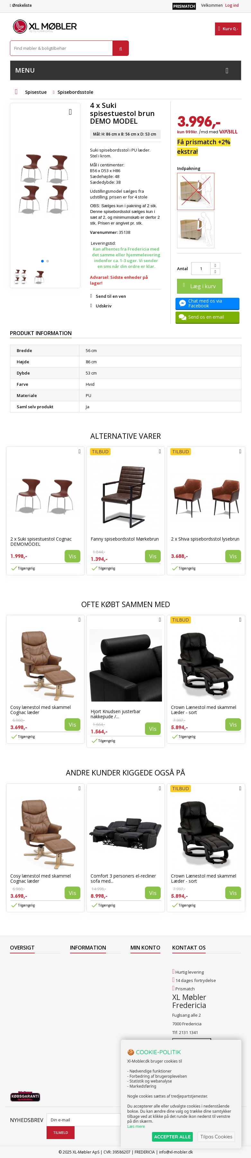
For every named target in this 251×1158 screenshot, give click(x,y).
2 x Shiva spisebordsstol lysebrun (205, 539)
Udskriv (104, 306)
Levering (78, 988)
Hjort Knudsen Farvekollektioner (87, 1046)
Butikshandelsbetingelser (95, 1004)
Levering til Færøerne (90, 963)
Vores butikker (24, 996)
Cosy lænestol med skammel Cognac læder (40, 709)
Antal (182, 268)
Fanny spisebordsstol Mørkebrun (125, 539)
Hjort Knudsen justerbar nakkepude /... (115, 714)
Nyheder (18, 979)
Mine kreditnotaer (142, 974)
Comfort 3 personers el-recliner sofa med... (123, 878)
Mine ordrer (142, 963)
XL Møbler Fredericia (90, 1021)
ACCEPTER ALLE (172, 1137)
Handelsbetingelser (89, 996)
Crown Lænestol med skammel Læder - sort (203, 709)
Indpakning (189, 168)
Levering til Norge (87, 971)
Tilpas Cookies (216, 1137)
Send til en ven (111, 296)
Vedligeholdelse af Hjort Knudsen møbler (93, 1032)
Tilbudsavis (21, 963)
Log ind (232, 5)
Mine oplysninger (142, 996)
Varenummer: (104, 232)
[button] (42, 261)
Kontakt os (20, 1004)
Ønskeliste (21, 5)
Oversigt (18, 1013)
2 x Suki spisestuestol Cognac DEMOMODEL (41, 541)
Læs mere (136, 1126)
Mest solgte (21, 988)
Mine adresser (144, 985)
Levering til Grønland (90, 979)
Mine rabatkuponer (144, 1010)
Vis (72, 556)
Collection (19, 971)
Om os (76, 1013)
